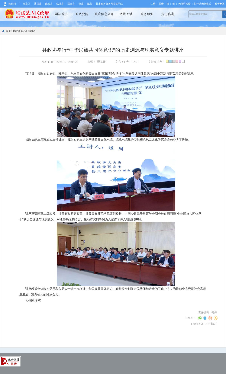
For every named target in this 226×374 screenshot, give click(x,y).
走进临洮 (167, 14)
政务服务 (146, 14)
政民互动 (126, 14)
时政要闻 (82, 14)
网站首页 (61, 14)
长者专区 (219, 3)
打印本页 (198, 323)
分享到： (190, 318)
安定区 (26, 3)
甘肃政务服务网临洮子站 (109, 3)
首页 (8, 31)
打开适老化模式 (202, 3)
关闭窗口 (210, 323)
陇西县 (49, 3)
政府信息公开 (104, 14)
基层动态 (30, 31)
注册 (152, 3)
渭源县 (71, 3)
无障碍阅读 (184, 3)
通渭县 (37, 3)
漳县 (81, 3)
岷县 (89, 3)
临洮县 (60, 3)
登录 (161, 3)
